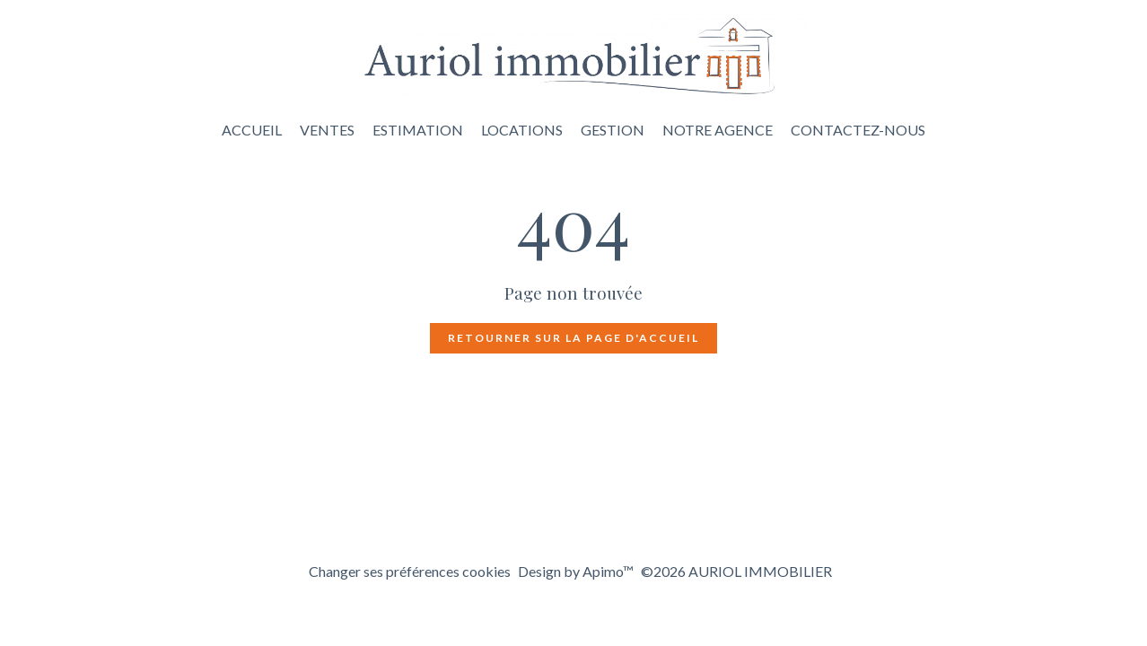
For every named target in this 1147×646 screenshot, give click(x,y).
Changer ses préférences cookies (410, 571)
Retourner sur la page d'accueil (573, 338)
